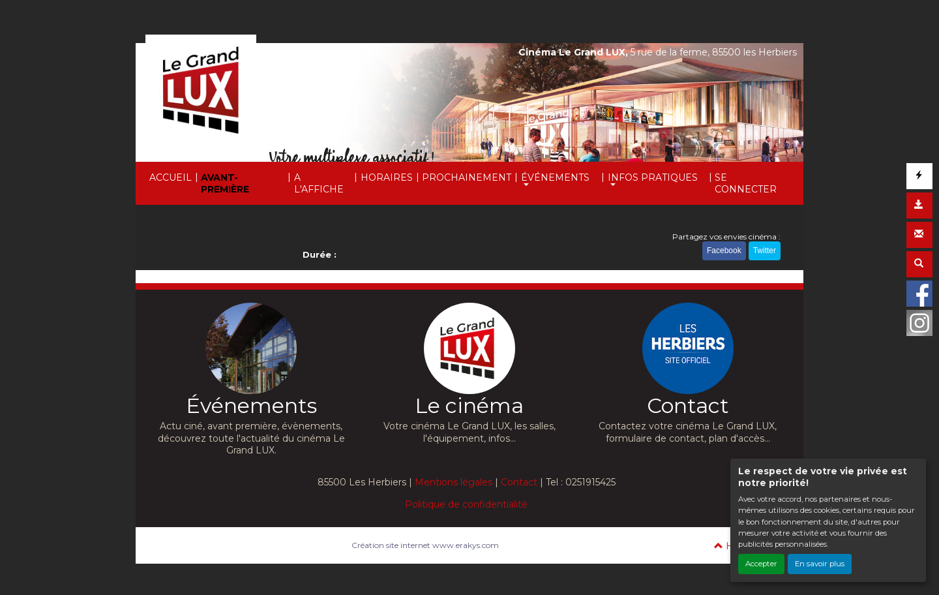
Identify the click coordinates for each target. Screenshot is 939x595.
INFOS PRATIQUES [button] (653, 177)
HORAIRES (387, 177)
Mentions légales (453, 482)
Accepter (761, 563)
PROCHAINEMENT (466, 177)
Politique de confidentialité (466, 504)
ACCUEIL (170, 177)
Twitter (764, 250)
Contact (519, 482)
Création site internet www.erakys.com (425, 545)
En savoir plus (819, 563)
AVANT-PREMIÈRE (225, 183)
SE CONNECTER (746, 183)
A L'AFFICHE (319, 183)
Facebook (724, 250)
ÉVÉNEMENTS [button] (555, 177)
